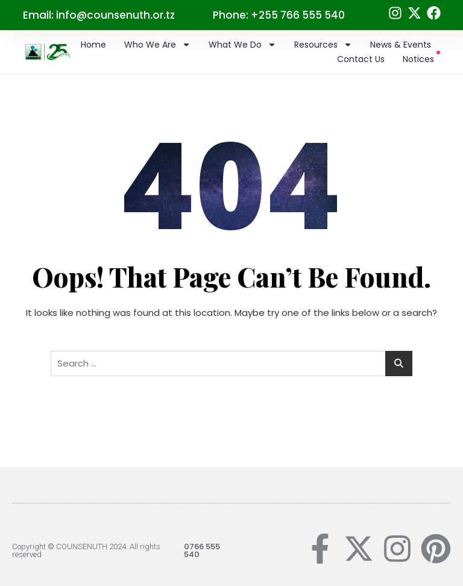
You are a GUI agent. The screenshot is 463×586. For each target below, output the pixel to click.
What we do (242, 44)
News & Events (400, 45)
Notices (421, 58)
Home (93, 45)
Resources (323, 44)
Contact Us (361, 59)
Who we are (157, 44)
